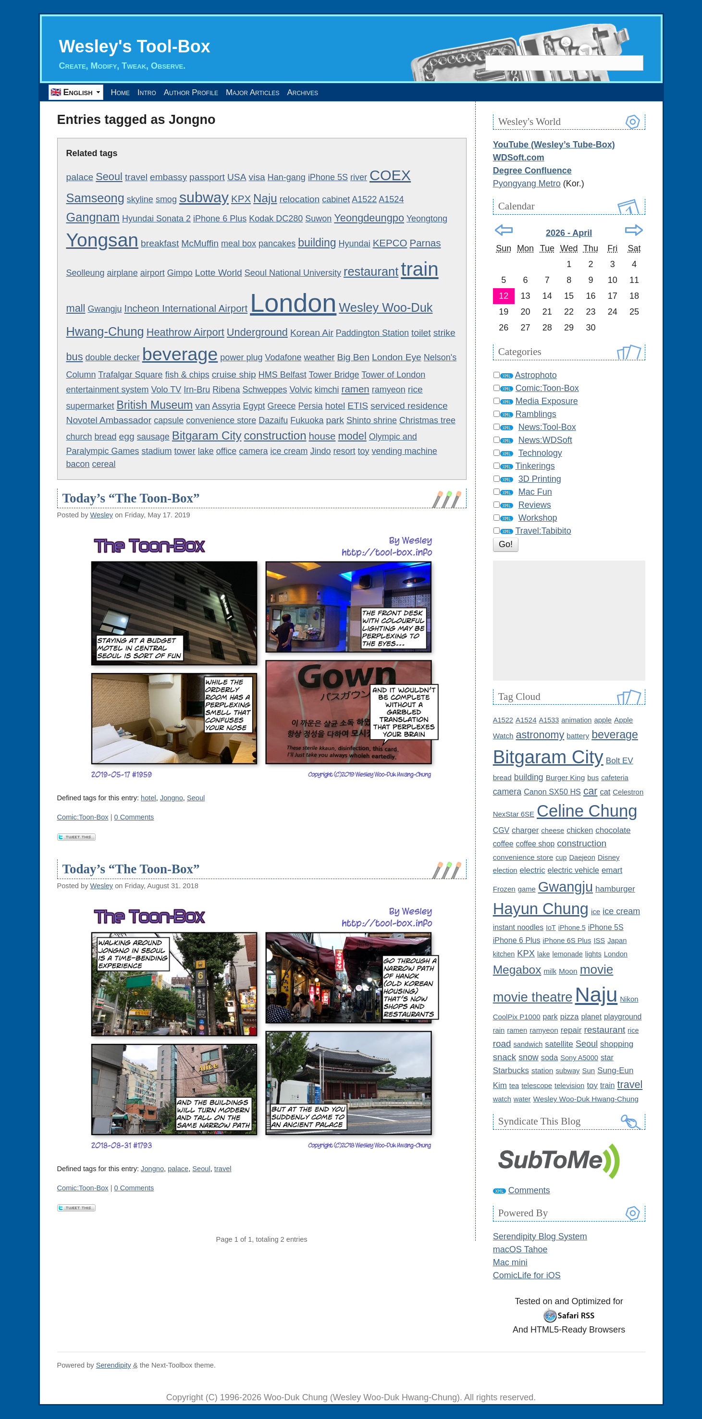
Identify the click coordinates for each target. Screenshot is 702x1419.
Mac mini (510, 1263)
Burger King (565, 777)
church (79, 437)
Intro (164, 92)
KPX (241, 199)
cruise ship (234, 375)
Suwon (318, 219)
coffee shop (535, 844)
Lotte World (218, 273)
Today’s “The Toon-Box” (131, 498)
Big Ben (353, 358)
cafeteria (614, 778)
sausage (153, 437)
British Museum (155, 405)
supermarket (90, 406)
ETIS (357, 406)
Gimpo (180, 273)
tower (185, 451)
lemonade (568, 954)
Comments (529, 1191)
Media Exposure (547, 401)
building (317, 243)
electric (532, 870)
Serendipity (113, 1366)
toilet (421, 333)
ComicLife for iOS (527, 1276)
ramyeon (389, 390)
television (569, 1086)
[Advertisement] (569, 621)
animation (576, 720)
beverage (180, 354)
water (522, 1099)
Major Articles (299, 92)
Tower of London (393, 375)
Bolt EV (619, 761)
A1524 (391, 200)
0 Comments (134, 817)
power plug (241, 358)
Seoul (109, 177)
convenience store (221, 420)
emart (612, 870)
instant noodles (518, 928)
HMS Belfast (283, 375)
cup (561, 858)
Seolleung (85, 273)
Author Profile (221, 92)
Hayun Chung (541, 909)
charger (525, 830)
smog (166, 200)
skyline (140, 200)
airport (152, 273)
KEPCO (390, 243)
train (419, 269)
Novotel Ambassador (109, 420)
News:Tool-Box (547, 427)
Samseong (95, 198)
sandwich (528, 1045)
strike (444, 333)
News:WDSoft (545, 440)
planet (591, 1017)
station (542, 1071)
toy (363, 451)
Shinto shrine (371, 420)
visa (257, 177)
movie (597, 970)
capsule (169, 420)
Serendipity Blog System (540, 1237)
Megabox (517, 970)
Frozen (504, 889)
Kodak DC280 (276, 219)
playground (622, 1017)
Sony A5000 (579, 1058)
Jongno (171, 798)
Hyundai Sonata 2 (156, 219)
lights (593, 954)
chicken (580, 830)
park (335, 420)
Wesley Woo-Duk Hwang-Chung (586, 1099)
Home (126, 92)
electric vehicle (573, 870)
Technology (540, 453)
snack (504, 1057)
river (358, 178)
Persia (310, 406)
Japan (617, 941)
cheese (552, 831)
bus (74, 357)
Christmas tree (427, 420)
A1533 (549, 720)
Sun (588, 1071)
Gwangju (104, 309)
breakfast (160, 244)
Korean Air (311, 333)
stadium (157, 451)
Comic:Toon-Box (83, 817)
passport (207, 177)
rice (415, 390)
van (202, 406)
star (607, 1057)
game (527, 889)
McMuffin (200, 244)
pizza (569, 1017)
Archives (363, 92)
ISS (599, 941)
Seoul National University (293, 273)
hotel (335, 406)
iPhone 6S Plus (567, 941)
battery (578, 736)
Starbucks (511, 1071)
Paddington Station (372, 333)
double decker (113, 358)
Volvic (301, 390)
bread (106, 437)
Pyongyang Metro (527, 184)
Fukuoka (306, 420)
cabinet (336, 200)
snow (528, 1058)
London (293, 303)
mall (76, 309)
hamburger (615, 889)
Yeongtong (426, 219)
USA (236, 177)
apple (603, 720)
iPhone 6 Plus (219, 219)
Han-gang (287, 178)
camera (253, 451)
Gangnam (93, 217)
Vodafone (283, 358)
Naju (265, 198)
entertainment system (107, 390)
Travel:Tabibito (543, 531)
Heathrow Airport (185, 333)
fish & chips (187, 375)
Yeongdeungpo (369, 218)
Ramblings (536, 414)
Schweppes (264, 390)
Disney (609, 858)
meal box (238, 244)
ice (595, 912)
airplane (122, 273)
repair (571, 1030)
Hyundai (354, 244)
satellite (559, 1044)
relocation (300, 200)
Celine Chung (587, 811)
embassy (168, 177)
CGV (501, 831)
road (502, 1044)
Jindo (320, 451)
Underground (257, 333)
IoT (551, 928)
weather (319, 358)
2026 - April (569, 233)
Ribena (226, 390)
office (226, 451)
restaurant (371, 272)
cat (605, 791)
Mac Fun (535, 492)
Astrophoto (536, 375)
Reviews (534, 505)
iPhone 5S (328, 178)
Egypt (254, 406)
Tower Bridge (333, 375)
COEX (390, 175)
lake (206, 451)
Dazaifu (273, 420)
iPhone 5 (572, 928)
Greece (281, 406)
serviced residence (409, 406)
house (322, 436)
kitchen (504, 954)
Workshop (537, 518)
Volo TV (166, 390)
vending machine (404, 451)
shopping (616, 1044)
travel (136, 177)
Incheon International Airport (186, 308)
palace (80, 177)
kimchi (327, 390)
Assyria (226, 406)
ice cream (289, 451)
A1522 (364, 200)
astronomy (540, 735)
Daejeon (582, 858)
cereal (104, 464)
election (505, 871)
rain (499, 1031)
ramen (355, 389)
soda (549, 1057)
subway (204, 197)
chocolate (612, 830)
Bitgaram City (207, 435)
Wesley (101, 515)
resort (344, 451)
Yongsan (102, 240)
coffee (503, 844)
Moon (568, 971)
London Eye (396, 358)
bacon (78, 464)
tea (514, 1086)
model (352, 436)
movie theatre (533, 997)
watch (502, 1099)
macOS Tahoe (520, 1250)
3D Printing (539, 479)
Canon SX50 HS (552, 791)
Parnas (425, 243)
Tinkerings (534, 466)
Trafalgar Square (130, 375)
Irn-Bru (197, 390)
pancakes (277, 244)
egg (127, 437)
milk (549, 971)
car (590, 791)
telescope (536, 1086)
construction (275, 435)
